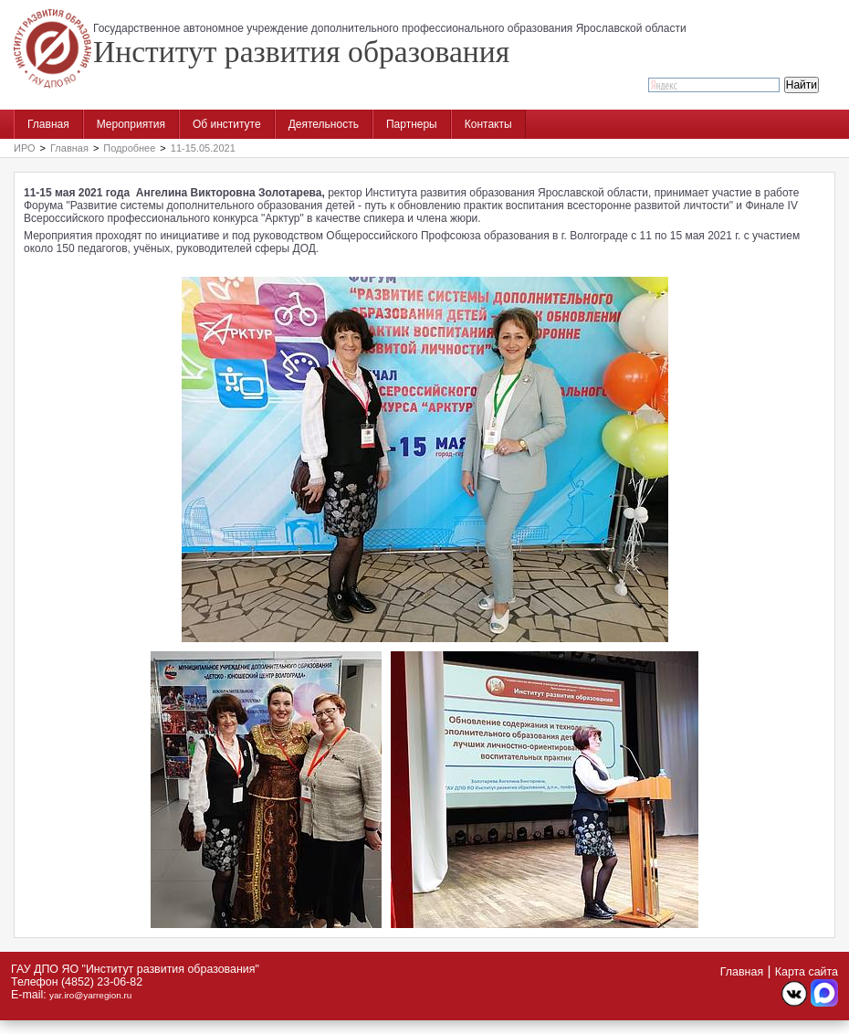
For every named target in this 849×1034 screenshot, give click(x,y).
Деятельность (323, 124)
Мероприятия (131, 124)
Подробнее (129, 147)
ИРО (25, 147)
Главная (48, 124)
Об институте (227, 124)
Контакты (488, 124)
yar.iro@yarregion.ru (90, 995)
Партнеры (411, 124)
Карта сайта (806, 971)
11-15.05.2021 (203, 147)
